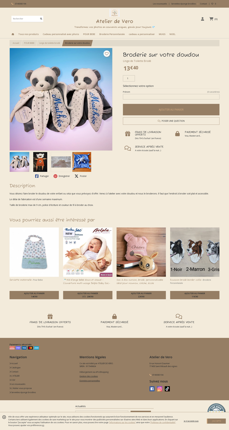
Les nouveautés (17, 384)
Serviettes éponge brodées (23, 392)
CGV (12, 380)
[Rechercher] (41, 19)
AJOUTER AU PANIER (171, 109)
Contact (203, 3)
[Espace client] (202, 19)
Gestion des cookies (89, 376)
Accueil (16, 43)
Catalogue (15, 367)
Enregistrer (62, 176)
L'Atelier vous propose (21, 388)
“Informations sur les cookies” (122, 422)
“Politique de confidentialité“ (163, 422)
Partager (42, 176)
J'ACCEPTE (216, 421)
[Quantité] (129, 78)
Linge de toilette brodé (49, 43)
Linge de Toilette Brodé (137, 61)
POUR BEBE (29, 43)
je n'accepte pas (191, 421)
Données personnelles (90, 380)
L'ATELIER (15, 375)
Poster (81, 176)
